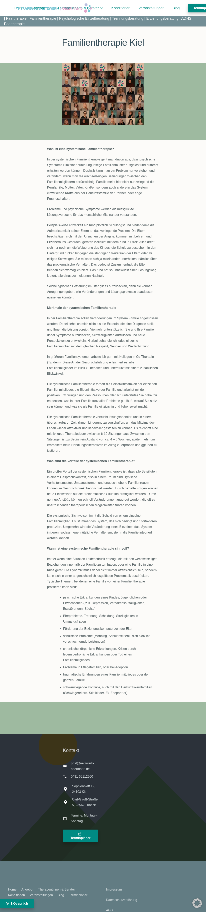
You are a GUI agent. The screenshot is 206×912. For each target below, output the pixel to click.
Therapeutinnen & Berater (56, 889)
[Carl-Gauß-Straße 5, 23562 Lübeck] (67, 802)
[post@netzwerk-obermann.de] (67, 766)
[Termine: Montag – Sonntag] (67, 818)
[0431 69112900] (67, 776)
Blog (61, 895)
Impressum (114, 889)
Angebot (27, 889)
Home (12, 889)
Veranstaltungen (41, 895)
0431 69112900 (82, 776)
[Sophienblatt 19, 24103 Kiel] (67, 789)
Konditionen (16, 895)
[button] (47, 8)
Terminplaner (78, 895)
